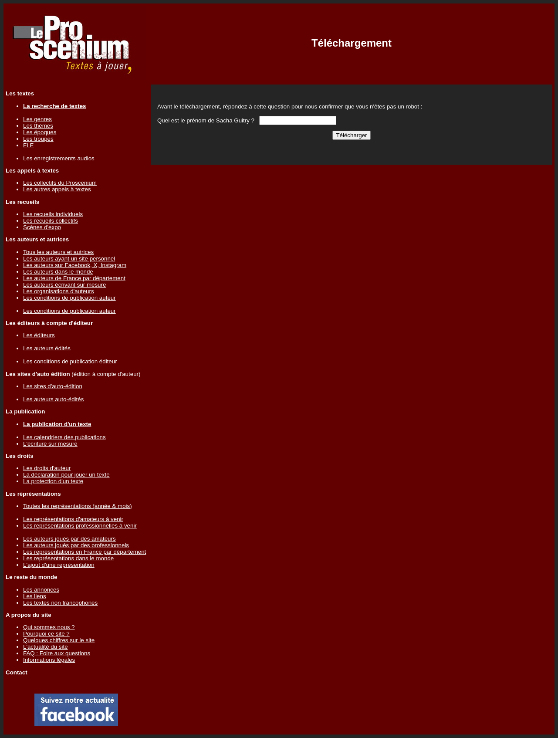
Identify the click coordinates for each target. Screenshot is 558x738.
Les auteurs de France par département (74, 278)
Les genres (37, 119)
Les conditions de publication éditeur (70, 361)
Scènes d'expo (42, 227)
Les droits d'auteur (47, 468)
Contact (16, 672)
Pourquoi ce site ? (46, 633)
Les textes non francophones (60, 602)
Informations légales (49, 660)
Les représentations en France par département (84, 551)
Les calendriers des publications (64, 437)
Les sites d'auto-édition (52, 386)
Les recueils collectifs (50, 220)
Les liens (34, 596)
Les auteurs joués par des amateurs (69, 538)
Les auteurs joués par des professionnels (76, 545)
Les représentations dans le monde (68, 558)
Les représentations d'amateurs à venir (73, 519)
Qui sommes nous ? (49, 627)
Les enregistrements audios (59, 158)
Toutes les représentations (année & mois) (77, 506)
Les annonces (41, 589)
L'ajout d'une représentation (59, 565)
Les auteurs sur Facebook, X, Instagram (74, 265)
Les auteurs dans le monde (58, 271)
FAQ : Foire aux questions (56, 653)
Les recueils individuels (53, 214)
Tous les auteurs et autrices (58, 252)
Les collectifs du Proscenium (60, 182)
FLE (28, 145)
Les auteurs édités (47, 348)
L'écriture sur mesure (50, 443)
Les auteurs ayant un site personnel (69, 258)
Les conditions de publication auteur (69, 298)
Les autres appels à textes (57, 189)
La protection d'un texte (53, 481)
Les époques (39, 132)
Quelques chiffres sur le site (59, 640)
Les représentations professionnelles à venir (80, 525)
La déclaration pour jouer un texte (66, 474)
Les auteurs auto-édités (53, 399)
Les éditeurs (39, 335)
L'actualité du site (45, 646)
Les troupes (38, 138)
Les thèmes (38, 125)
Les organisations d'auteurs (58, 291)
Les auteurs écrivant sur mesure (64, 284)
